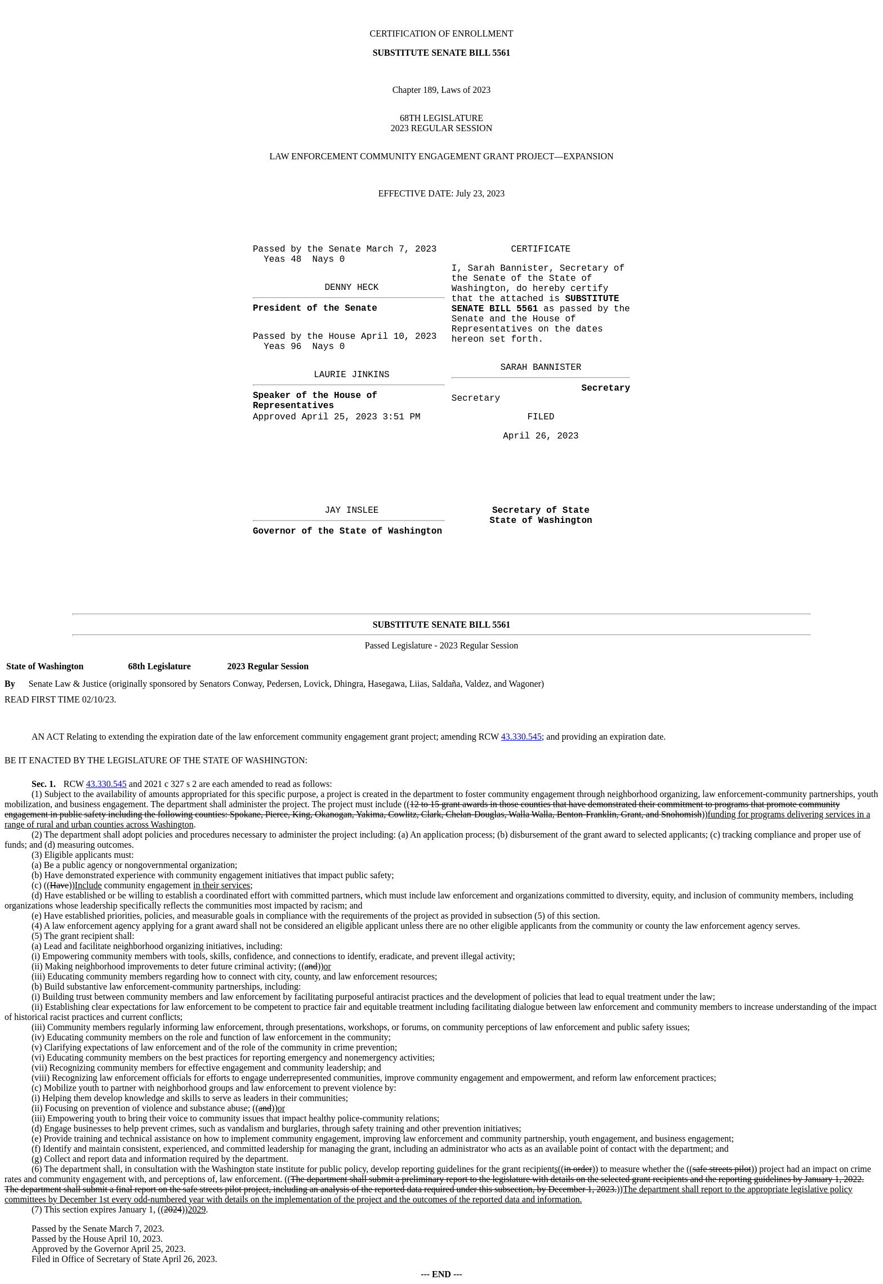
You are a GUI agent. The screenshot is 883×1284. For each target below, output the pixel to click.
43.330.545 (521, 736)
